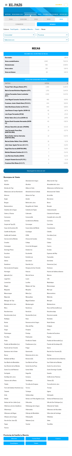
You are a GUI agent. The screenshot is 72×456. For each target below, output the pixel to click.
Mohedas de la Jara (10, 304)
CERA (27, 235)
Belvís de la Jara (31, 202)
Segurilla (28, 373)
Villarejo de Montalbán (32, 413)
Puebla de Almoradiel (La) (55, 340)
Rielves (49, 355)
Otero (48, 329)
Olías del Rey (29, 326)
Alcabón (6, 184)
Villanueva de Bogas (10, 413)
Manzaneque (51, 286)
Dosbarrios (29, 250)
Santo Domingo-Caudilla (54, 369)
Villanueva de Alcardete (54, 409)
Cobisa (49, 242)
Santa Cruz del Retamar (11, 369)
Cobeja (28, 242)
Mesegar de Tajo (9, 300)
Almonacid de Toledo (53, 191)
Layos (27, 279)
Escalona (7, 253)
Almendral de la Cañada (33, 191)
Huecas (28, 271)
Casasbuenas (51, 228)
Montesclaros (51, 304)
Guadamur (7, 264)
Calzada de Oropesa (53, 213)
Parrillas (6, 337)
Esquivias (7, 257)
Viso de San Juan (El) (10, 420)
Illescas (49, 275)
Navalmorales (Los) (10, 315)
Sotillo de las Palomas (53, 377)
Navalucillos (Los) (31, 315)
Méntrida (49, 297)
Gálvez (6, 260)
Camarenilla (29, 217)
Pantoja (28, 333)
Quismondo (29, 351)
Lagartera (7, 279)
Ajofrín (6, 181)
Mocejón (49, 300)
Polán (6, 340)
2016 (36, 19)
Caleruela (28, 213)
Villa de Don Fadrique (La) (55, 402)
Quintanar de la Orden (11, 351)
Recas (6, 355)
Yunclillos (50, 424)
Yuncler (28, 424)
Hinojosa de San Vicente (33, 268)
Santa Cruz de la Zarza (54, 366)
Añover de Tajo (30, 195)
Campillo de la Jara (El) (54, 217)
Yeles (48, 420)
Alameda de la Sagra (32, 181)
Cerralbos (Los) (51, 235)
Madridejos (50, 282)
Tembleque (29, 380)
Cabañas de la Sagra (10, 210)
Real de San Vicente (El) (54, 351)
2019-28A (23, 19)
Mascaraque (8, 293)
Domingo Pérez (9, 250)
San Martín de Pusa (31, 362)
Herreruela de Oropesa (11, 268)
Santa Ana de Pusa (31, 366)
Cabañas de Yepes (31, 210)
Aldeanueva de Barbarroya (55, 188)
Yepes (6, 424)
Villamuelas (29, 409)
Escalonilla (29, 253)
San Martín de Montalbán (11, 362)
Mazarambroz (51, 293)
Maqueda (7, 290)
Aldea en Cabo (30, 188)
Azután (28, 199)
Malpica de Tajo (30, 286)
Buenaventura (8, 206)
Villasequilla (29, 417)
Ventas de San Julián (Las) (12, 402)
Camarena (7, 217)
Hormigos (7, 271)
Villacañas (29, 402)
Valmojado (50, 395)
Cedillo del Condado (10, 235)
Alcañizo (28, 184)
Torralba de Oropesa (32, 384)
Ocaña (6, 326)
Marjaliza (28, 290)
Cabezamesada (51, 210)
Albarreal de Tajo (52, 181)
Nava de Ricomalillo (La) (54, 308)
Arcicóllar (50, 195)
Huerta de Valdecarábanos (55, 271)
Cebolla (49, 231)
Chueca (49, 239)
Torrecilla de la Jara (53, 384)
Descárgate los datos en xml (36, 171)
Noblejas (6, 319)
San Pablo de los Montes (54, 362)
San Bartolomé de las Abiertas (56, 359)
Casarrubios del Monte (32, 228)
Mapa (39, 14)
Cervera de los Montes (11, 239)
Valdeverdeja (29, 395)
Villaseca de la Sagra (10, 417)
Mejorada (7, 297)
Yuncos (6, 428)
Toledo (6, 384)
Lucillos (28, 282)
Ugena (49, 391)
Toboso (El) (50, 380)
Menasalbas (29, 297)
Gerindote (50, 260)
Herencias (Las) (52, 264)
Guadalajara (14, 443)
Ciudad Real (36, 438)
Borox (49, 202)
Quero (49, 348)
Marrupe (49, 290)
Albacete (14, 438)
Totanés (6, 391)
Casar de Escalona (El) (11, 228)
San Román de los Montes (12, 366)
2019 (10, 19)
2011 (61, 19)
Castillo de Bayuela (10, 231)
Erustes (49, 250)
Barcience (50, 199)
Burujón (49, 206)
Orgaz (6, 329)
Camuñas (7, 221)
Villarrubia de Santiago (54, 413)
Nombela (50, 319)
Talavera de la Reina (10, 380)
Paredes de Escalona (53, 333)
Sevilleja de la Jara (10, 377)
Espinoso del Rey (52, 253)
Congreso (19, 24)
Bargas (6, 202)
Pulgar (28, 348)
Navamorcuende (52, 315)
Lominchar (7, 282)
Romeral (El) (29, 359)
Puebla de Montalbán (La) (12, 344)
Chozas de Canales (31, 239)
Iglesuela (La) (8, 275)
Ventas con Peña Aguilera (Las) (35, 398)
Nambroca (29, 308)
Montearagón (30, 304)
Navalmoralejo (51, 311)
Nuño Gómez (51, 322)
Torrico (28, 388)
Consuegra (7, 246)
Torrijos (49, 388)
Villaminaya (7, 409)
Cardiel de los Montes (32, 221)
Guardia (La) (29, 264)
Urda (5, 395)
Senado (53, 24)
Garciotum (29, 260)
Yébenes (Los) (30, 420)
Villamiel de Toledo (52, 406)
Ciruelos (6, 242)
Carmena (50, 221)
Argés (6, 199)
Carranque (29, 224)
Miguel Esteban (30, 300)
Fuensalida (50, 257)
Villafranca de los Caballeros (12, 406)
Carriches (50, 224)
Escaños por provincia (50, 14)
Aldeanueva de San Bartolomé (13, 191)
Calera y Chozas (9, 213)
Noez (27, 319)
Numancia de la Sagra (32, 322)
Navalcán (28, 311)
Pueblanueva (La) (31, 344)
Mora (5, 308)
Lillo (48, 279)
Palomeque (7, 333)
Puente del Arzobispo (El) (54, 344)
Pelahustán (29, 337)
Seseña (49, 373)
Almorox (6, 195)
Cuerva (49, 246)
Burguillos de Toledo (32, 206)
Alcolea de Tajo (8, 188)
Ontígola (49, 326)
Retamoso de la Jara (32, 355)
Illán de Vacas (30, 275)
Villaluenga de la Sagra (32, 406)
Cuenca (58, 438)
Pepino (49, 337)
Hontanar (50, 268)
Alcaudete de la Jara (53, 184)
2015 (48, 19)
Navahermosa (8, 311)
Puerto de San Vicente (11, 348)
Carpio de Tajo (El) (9, 224)
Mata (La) (28, 293)
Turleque (28, 391)
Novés (6, 322)
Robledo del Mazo (9, 359)
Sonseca (28, 377)
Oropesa (28, 329)
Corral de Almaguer (31, 246)
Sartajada (7, 373)
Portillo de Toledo (31, 340)
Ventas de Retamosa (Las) (55, 398)
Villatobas (50, 417)
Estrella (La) (29, 257)
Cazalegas (29, 231)
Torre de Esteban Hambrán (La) (13, 388)
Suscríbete (58, 4)
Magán (6, 286)
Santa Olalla (29, 369)
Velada (6, 398)
